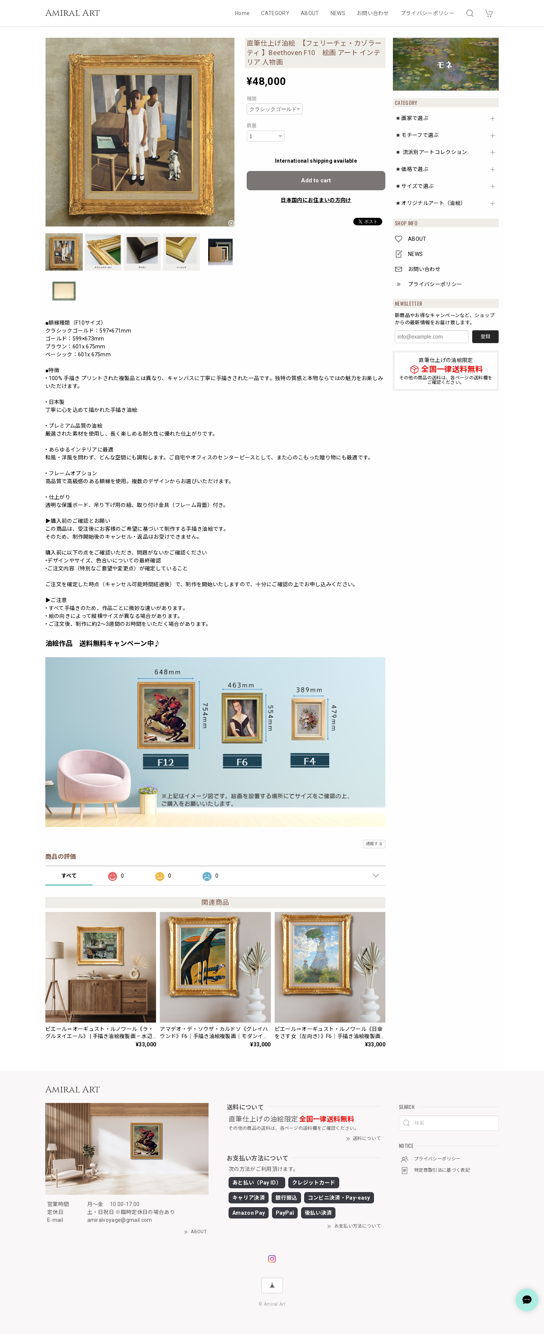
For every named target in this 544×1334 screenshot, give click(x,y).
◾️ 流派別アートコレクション (431, 152)
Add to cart (316, 180)
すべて (69, 876)
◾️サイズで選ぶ (414, 186)
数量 (252, 125)
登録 (485, 336)
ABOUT (310, 13)
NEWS (338, 13)
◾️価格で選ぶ (411, 169)
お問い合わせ (373, 13)
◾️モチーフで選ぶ (417, 135)
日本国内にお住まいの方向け (316, 200)
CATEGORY (275, 13)
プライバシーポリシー (427, 13)
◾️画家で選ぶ (411, 118)
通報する (374, 843)
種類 (252, 99)
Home (242, 13)
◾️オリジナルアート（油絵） (430, 203)
